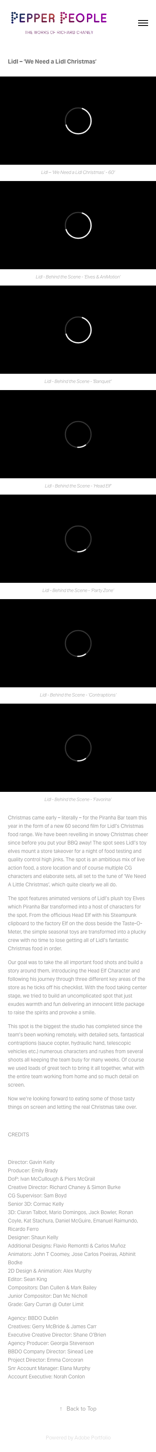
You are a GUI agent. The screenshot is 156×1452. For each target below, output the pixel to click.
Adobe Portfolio (92, 1437)
